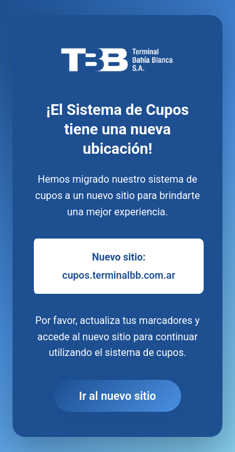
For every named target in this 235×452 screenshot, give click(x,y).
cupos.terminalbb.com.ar (118, 275)
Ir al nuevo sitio (117, 395)
